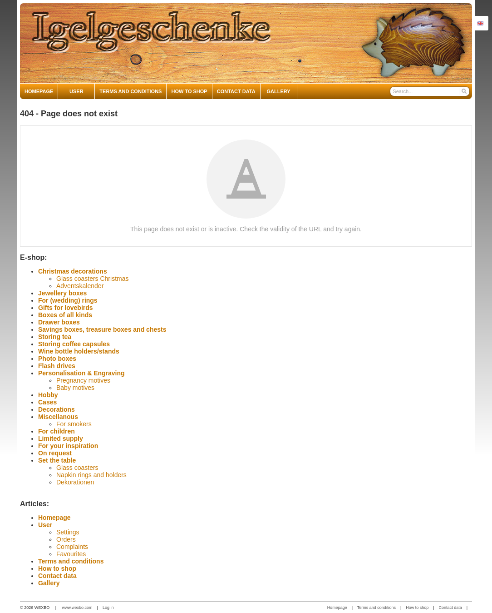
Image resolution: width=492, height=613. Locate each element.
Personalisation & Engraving (81, 373)
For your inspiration (68, 445)
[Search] (463, 91)
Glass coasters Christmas (92, 278)
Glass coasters (77, 467)
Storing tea (54, 336)
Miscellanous (58, 416)
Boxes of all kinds (65, 315)
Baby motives (75, 387)
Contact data (57, 575)
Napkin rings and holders (91, 474)
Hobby (48, 395)
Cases (47, 402)
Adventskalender (79, 285)
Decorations (56, 409)
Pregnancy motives (83, 380)
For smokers (74, 424)
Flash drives (56, 365)
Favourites (71, 554)
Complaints (72, 546)
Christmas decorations (72, 271)
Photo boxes (57, 358)
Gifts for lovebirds (65, 307)
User (45, 524)
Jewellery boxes (62, 293)
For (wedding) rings (68, 300)
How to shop (57, 568)
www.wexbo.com (77, 607)
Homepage (54, 517)
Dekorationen (75, 482)
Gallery (48, 583)
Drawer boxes (59, 322)
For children (56, 431)
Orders (66, 539)
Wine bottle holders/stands (78, 351)
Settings (67, 532)
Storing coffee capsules (74, 344)
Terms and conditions (70, 561)
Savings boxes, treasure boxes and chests (102, 329)
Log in (108, 607)
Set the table (57, 460)
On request (55, 453)
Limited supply (60, 438)
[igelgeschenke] (246, 43)
